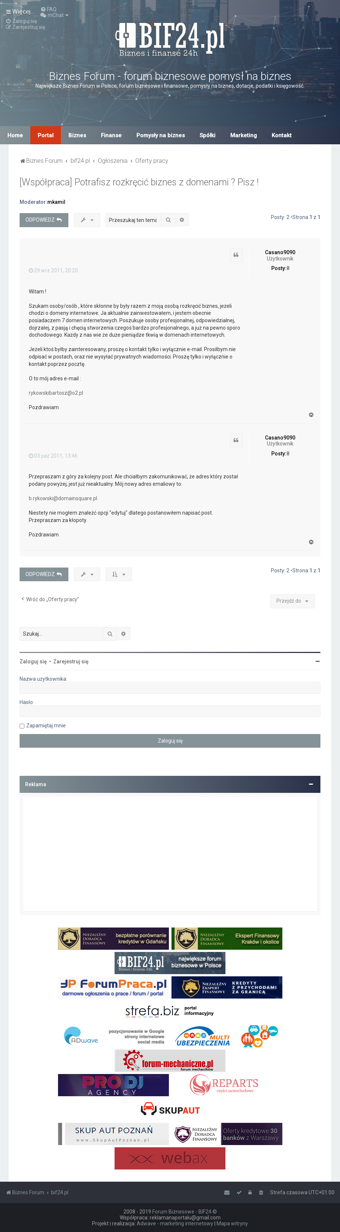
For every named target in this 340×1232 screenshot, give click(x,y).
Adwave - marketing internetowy (175, 1223)
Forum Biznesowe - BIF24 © (184, 1212)
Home (15, 135)
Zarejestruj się (71, 661)
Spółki (207, 135)
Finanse (111, 135)
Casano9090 (280, 252)
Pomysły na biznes (160, 135)
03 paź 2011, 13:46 (53, 456)
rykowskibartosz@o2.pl (56, 393)
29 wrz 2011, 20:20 (53, 270)
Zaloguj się (33, 661)
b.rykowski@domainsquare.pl (63, 498)
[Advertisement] (170, 854)
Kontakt (282, 135)
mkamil (56, 202)
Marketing (243, 135)
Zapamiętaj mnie (46, 725)
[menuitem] (48, 9)
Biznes (77, 135)
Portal (46, 135)
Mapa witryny (232, 1223)
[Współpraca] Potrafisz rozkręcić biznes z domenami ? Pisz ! (139, 182)
